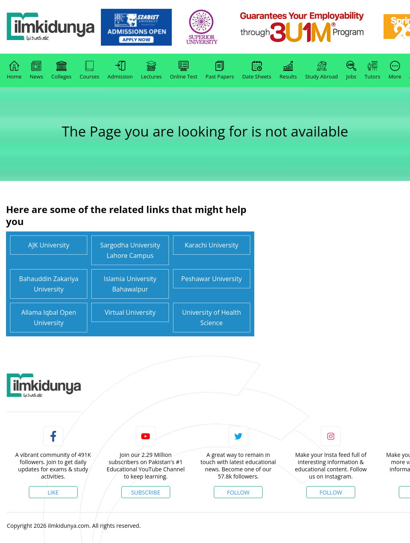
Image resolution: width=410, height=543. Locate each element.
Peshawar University (211, 278)
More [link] (394, 70)
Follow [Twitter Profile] (238, 492)
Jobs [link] (351, 70)
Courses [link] (89, 70)
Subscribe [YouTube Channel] (145, 492)
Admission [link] (120, 70)
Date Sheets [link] (256, 70)
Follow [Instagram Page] (331, 492)
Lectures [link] (151, 70)
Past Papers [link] (219, 70)
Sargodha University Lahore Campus (130, 250)
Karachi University (211, 245)
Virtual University (130, 312)
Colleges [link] (61, 70)
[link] (136, 27)
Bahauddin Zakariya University (48, 284)
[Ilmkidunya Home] (51, 27)
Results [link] (288, 70)
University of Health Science (211, 317)
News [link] (36, 70)
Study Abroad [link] (321, 70)
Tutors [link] (372, 70)
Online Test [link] (183, 70)
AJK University (48, 245)
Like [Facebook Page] (53, 492)
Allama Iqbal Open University (48, 317)
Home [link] (14, 70)
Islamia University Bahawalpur (130, 284)
